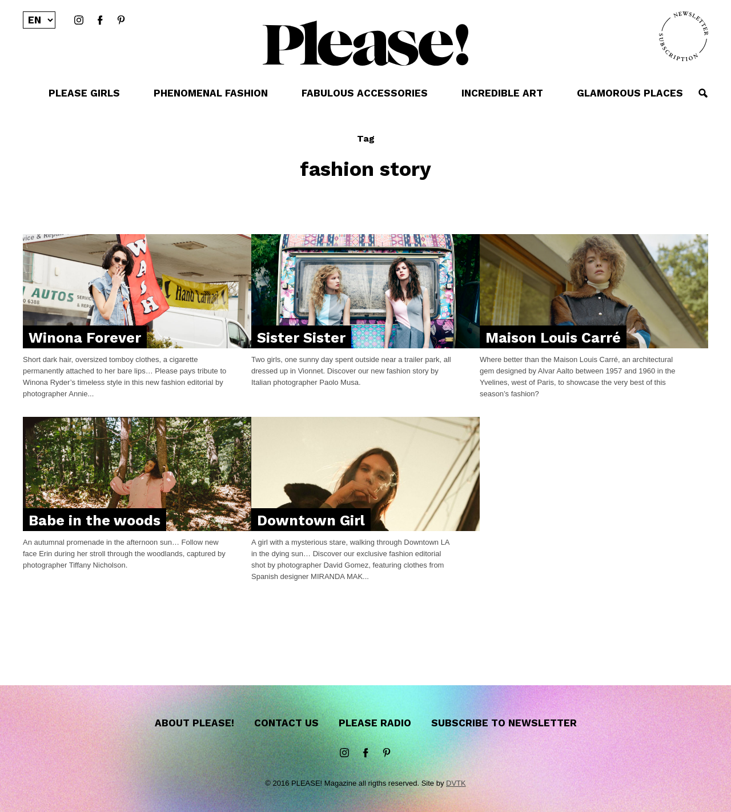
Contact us (286, 723)
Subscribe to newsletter (504, 723)
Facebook (100, 21)
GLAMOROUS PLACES (630, 93)
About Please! (194, 723)
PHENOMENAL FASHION (211, 93)
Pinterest (121, 21)
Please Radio (375, 723)
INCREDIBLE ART (502, 93)
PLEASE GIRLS (84, 93)
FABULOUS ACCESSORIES (365, 93)
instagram (79, 21)
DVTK (456, 783)
